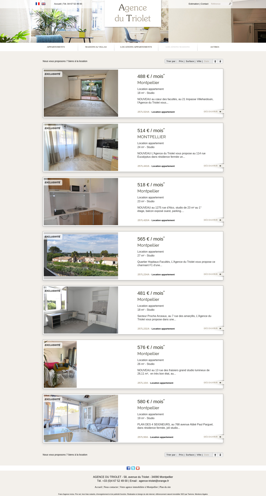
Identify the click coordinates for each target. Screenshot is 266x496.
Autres (214, 47)
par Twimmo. (190, 494)
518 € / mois (151, 184)
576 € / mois (151, 347)
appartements (56, 47)
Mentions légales (201, 494)
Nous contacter (111, 487)
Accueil (57, 4)
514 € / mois (151, 130)
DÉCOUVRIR (211, 111)
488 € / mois (151, 76)
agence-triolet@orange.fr (154, 480)
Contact (204, 4)
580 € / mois (151, 401)
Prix (181, 61)
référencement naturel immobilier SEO (170, 494)
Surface (190, 61)
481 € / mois (151, 293)
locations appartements (136, 47)
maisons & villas (96, 47)
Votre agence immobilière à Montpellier (139, 487)
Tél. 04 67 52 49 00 (72, 4)
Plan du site (165, 487)
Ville (199, 61)
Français (37, 3)
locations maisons (178, 47)
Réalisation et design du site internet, (141, 494)
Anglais (43, 3)
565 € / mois (151, 239)
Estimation (194, 4)
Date (206, 61)
